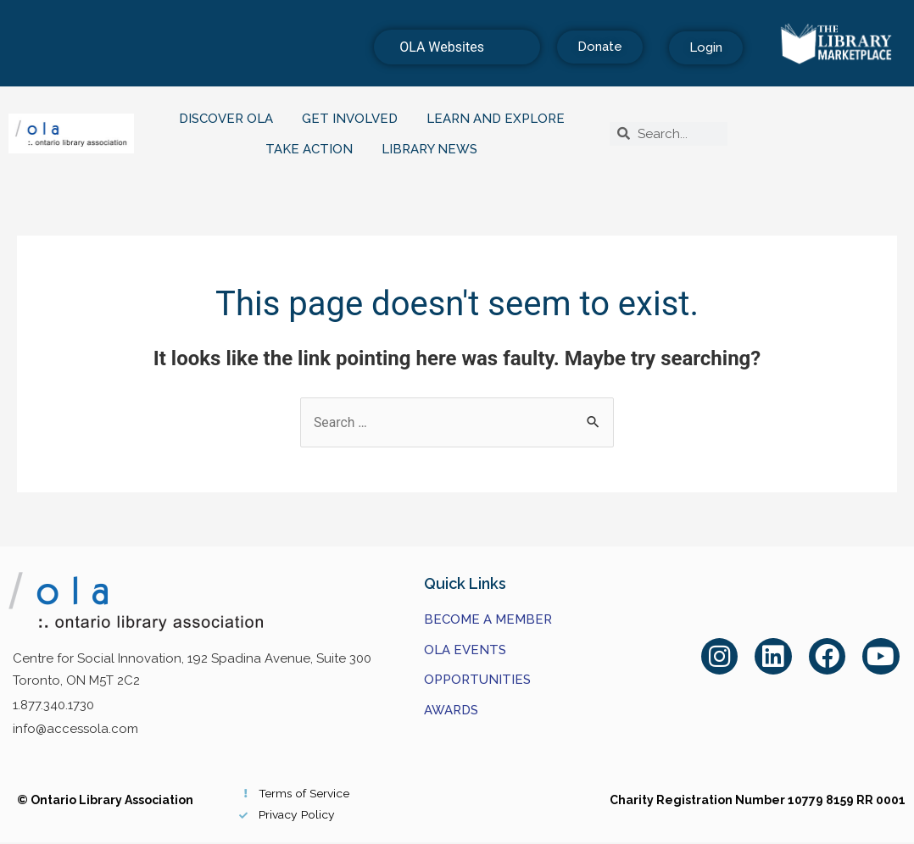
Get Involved (354, 118)
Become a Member (488, 619)
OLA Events (465, 650)
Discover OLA (230, 118)
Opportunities (477, 680)
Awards (451, 710)
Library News (434, 149)
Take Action (313, 149)
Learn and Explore (499, 118)
